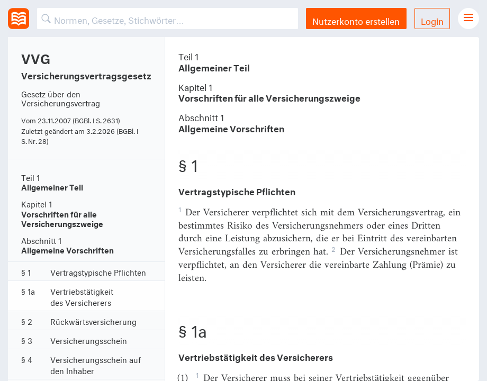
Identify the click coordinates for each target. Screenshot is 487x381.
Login (432, 20)
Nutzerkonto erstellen (356, 20)
